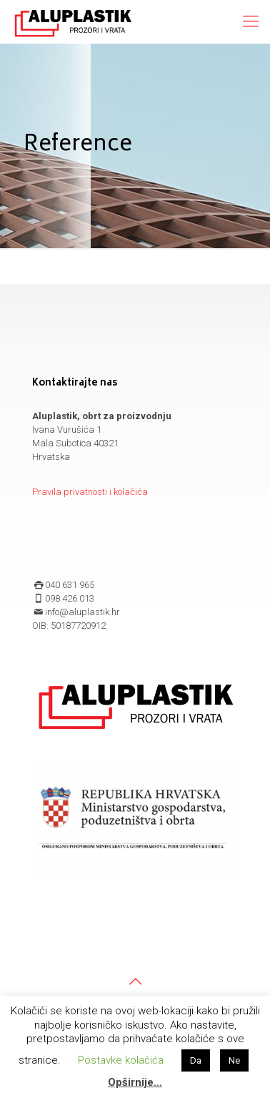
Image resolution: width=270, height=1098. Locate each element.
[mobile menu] (251, 21)
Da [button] (195, 1060)
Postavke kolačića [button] (121, 1060)
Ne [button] (234, 1060)
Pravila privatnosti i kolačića (90, 491)
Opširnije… (135, 1082)
